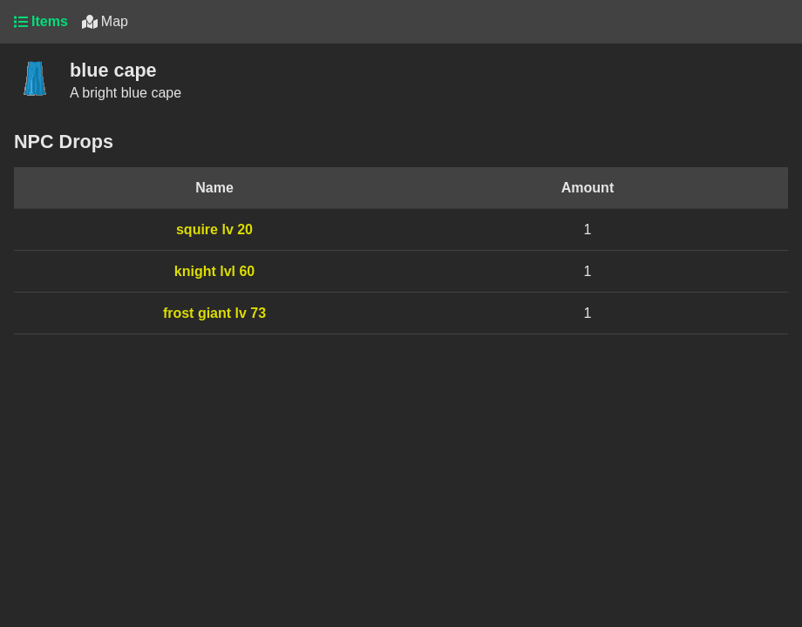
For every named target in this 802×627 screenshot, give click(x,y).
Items (41, 21)
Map (105, 21)
